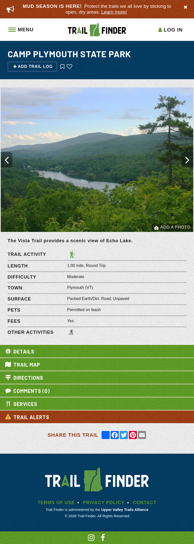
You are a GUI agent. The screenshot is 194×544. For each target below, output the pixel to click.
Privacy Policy (103, 502)
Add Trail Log (33, 66)
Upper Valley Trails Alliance (125, 510)
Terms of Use (56, 502)
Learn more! (114, 12)
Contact (145, 502)
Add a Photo (172, 227)
